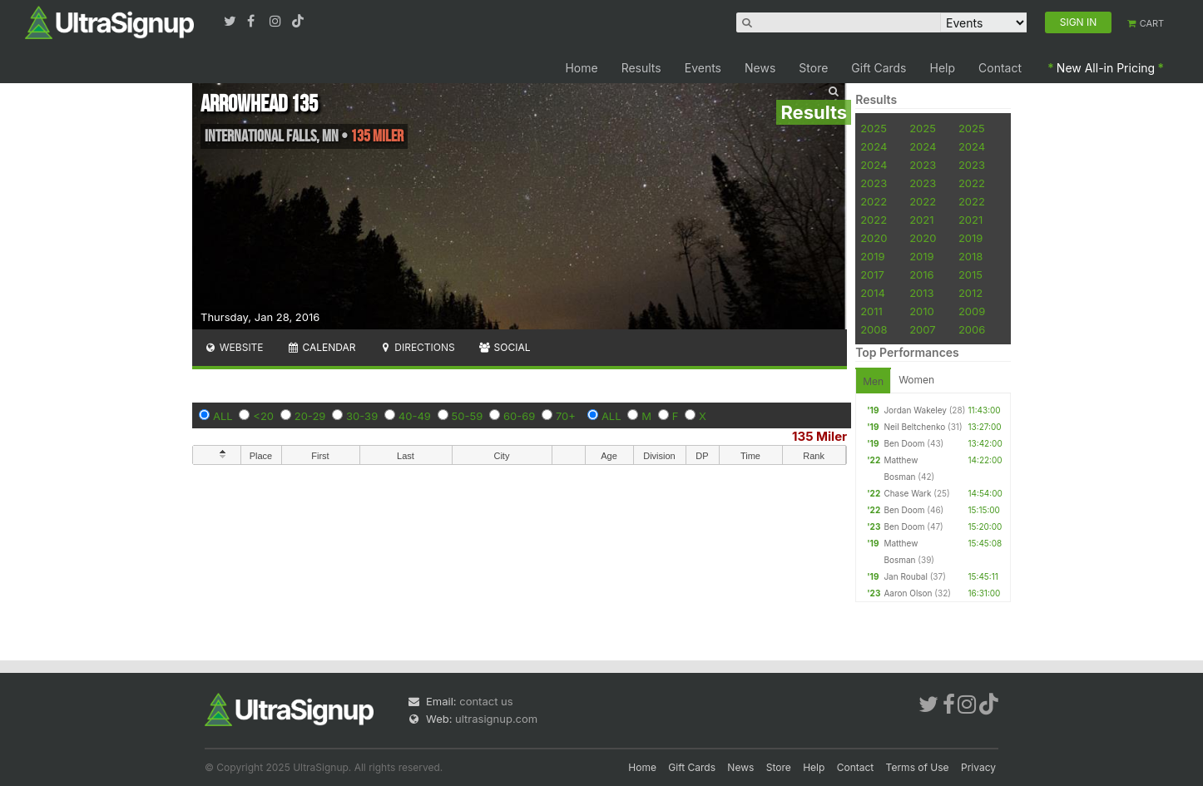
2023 (922, 164)
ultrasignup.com (496, 718)
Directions (416, 347)
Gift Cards (878, 68)
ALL (223, 416)
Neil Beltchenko (914, 427)
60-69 (519, 416)
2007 (922, 329)
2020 (873, 238)
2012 (970, 292)
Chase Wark (907, 493)
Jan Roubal (906, 576)
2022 (971, 183)
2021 (921, 219)
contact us (485, 701)
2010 (921, 311)
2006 (971, 329)
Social (504, 347)
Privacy (978, 767)
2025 (873, 128)
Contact (1000, 68)
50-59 (467, 416)
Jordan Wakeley (915, 410)
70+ (566, 416)
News (760, 68)
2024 (873, 146)
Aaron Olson (908, 593)
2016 (921, 274)
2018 (970, 256)
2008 (873, 329)
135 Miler (819, 436)
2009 (971, 311)
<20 (263, 416)
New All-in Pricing (1106, 68)
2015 (970, 274)
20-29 (310, 416)
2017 (872, 274)
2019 (970, 238)
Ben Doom (904, 443)
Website (234, 347)
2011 (871, 311)
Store (813, 68)
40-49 (415, 416)
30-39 (362, 416)
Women (916, 379)
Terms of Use (917, 767)
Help (943, 68)
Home (581, 68)
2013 (921, 292)
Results (641, 68)
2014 (872, 292)
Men (873, 381)
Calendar (321, 347)
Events (703, 68)
